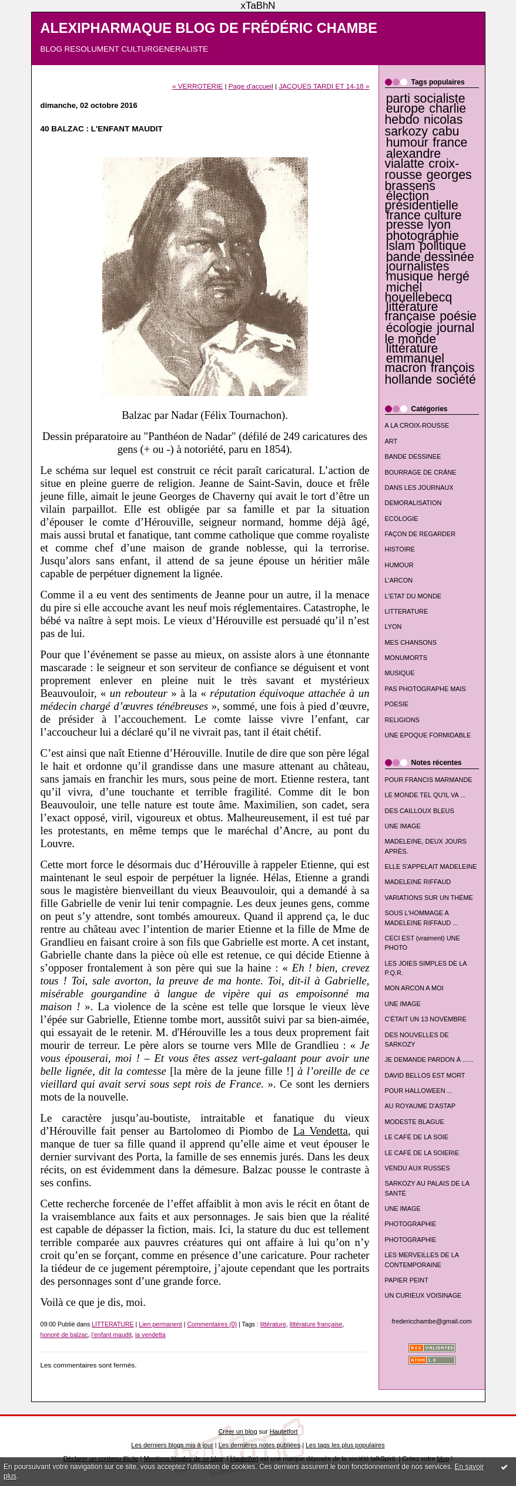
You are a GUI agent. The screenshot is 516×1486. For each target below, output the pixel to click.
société (455, 380)
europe (405, 108)
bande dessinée (430, 257)
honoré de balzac (64, 1334)
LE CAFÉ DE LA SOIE (417, 1136)
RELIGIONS (402, 719)
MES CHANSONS (411, 642)
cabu (445, 131)
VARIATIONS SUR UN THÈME (429, 897)
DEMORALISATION (413, 502)
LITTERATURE (406, 611)
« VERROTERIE (197, 86)
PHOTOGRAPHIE (411, 1223)
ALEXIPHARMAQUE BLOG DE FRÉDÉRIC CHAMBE (209, 28)
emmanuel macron (415, 363)
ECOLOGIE (401, 518)
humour (407, 143)
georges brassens (428, 180)
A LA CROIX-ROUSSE (417, 425)
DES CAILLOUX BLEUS (419, 810)
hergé (454, 276)
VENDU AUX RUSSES (417, 1168)
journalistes (418, 266)
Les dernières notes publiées (259, 1444)
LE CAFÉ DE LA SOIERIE (422, 1152)
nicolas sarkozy (424, 125)
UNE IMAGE (403, 826)
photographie (422, 236)
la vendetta (150, 1334)
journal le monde (430, 333)
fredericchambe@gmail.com (432, 1321)
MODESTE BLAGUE (414, 1121)
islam (401, 246)
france (450, 143)
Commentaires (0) (212, 1324)
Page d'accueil (251, 86)
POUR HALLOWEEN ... (419, 1090)
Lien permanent (160, 1324)
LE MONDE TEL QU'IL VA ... (425, 794)
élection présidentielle (421, 200)
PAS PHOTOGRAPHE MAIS (425, 688)
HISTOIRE (400, 549)
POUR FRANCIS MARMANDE (429, 779)
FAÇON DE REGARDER (420, 533)
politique (443, 246)
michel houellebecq (419, 292)
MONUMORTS (406, 657)
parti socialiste (425, 99)
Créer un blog (237, 1431)
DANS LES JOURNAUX (419, 487)
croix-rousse (422, 169)
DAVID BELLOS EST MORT (425, 1075)
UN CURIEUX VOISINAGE (423, 1295)
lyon (439, 225)
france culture (424, 215)
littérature (412, 348)
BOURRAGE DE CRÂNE (421, 472)
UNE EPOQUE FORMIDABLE (428, 735)
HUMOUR (399, 564)
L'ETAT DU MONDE (413, 596)
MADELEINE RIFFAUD (418, 881)
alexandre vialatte (413, 158)
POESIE (397, 704)
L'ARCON (399, 580)
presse (405, 225)
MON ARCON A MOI (414, 987)
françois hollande (430, 373)
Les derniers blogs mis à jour (172, 1444)
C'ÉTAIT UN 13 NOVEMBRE (426, 1019)
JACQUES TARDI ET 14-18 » (324, 86)
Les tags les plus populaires (345, 1444)
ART (391, 441)
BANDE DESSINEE (413, 456)
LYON (393, 626)
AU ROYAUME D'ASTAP (420, 1105)
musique (409, 276)
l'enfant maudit (112, 1334)
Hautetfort (284, 1431)
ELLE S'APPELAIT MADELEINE (431, 866)
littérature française (411, 311)
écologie (409, 328)
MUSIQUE (400, 672)
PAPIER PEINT (406, 1280)
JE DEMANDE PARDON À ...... (429, 1059)
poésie (458, 316)
